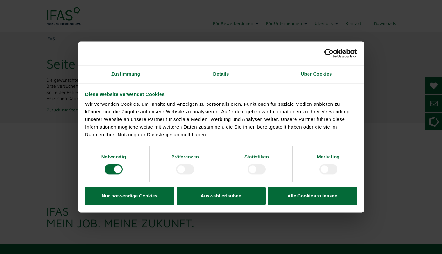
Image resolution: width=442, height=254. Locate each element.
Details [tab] (221, 74)
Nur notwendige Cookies (130, 195)
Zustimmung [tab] (125, 74)
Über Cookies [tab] (316, 74)
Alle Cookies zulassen (312, 195)
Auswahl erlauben (221, 195)
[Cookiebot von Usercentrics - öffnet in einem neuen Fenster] (329, 53)
